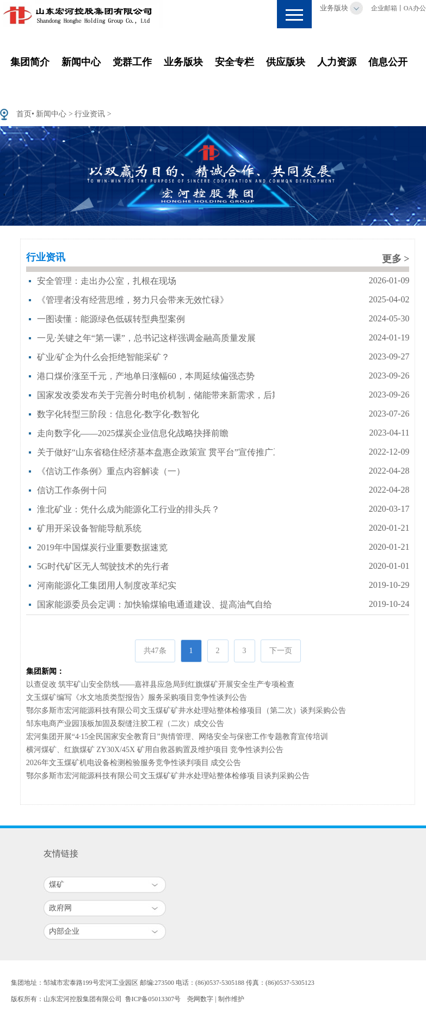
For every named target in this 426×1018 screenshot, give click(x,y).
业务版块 (334, 8)
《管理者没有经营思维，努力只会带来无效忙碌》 (133, 300)
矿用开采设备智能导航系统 (89, 528)
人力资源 (336, 62)
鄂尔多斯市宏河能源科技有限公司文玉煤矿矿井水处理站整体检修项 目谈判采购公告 (168, 776)
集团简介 (30, 62)
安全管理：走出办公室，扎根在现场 (106, 280)
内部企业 (64, 931)
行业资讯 (90, 114)
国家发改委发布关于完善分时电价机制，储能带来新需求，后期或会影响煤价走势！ (198, 395)
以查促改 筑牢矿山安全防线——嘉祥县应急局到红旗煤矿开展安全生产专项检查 (160, 684)
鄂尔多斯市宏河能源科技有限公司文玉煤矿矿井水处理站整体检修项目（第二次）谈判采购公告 (186, 710)
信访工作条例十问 (72, 490)
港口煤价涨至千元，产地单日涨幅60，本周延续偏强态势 (146, 376)
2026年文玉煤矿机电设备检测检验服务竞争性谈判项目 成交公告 (134, 763)
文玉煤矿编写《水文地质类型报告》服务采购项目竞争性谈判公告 (136, 697)
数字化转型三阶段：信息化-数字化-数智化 (118, 414)
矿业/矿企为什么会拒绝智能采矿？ (103, 357)
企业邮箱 (384, 8)
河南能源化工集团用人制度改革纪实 (106, 585)
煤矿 (56, 884)
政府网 (60, 908)
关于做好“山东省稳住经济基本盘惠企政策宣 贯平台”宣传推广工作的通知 (177, 452)
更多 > (396, 258)
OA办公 (415, 8)
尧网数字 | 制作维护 (215, 999)
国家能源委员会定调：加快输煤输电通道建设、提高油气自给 (154, 604)
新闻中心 (81, 62)
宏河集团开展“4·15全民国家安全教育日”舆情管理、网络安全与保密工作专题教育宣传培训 (177, 737)
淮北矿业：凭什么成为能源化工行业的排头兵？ (128, 509)
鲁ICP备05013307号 (153, 999)
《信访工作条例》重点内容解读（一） (111, 471)
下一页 (280, 651)
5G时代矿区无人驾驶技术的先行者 (103, 566)
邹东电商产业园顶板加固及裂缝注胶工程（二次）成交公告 (125, 723)
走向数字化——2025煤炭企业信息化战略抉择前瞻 (133, 433)
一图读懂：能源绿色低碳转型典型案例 (111, 319)
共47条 (155, 651)
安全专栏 (234, 62)
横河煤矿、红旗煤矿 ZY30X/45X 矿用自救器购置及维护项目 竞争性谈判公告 (154, 750)
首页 (24, 114)
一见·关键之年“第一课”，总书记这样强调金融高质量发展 (146, 338)
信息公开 (388, 62)
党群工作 (132, 62)
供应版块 (285, 62)
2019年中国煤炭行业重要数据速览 (102, 547)
